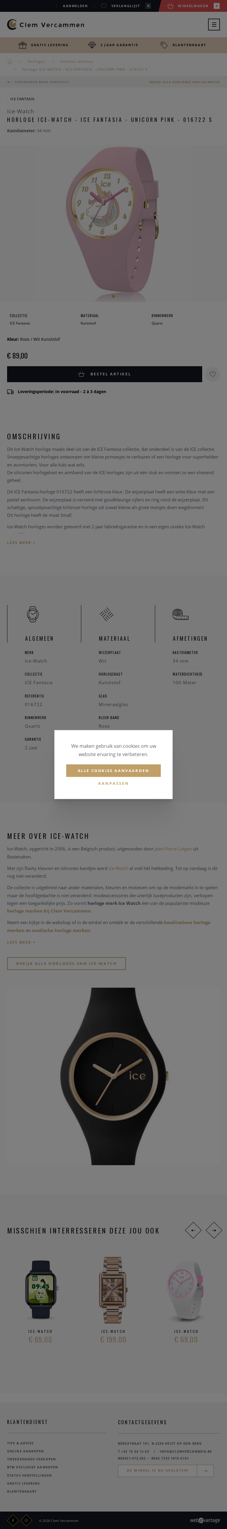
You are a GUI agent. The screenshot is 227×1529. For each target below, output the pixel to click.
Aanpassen (113, 783)
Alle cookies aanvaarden (114, 770)
